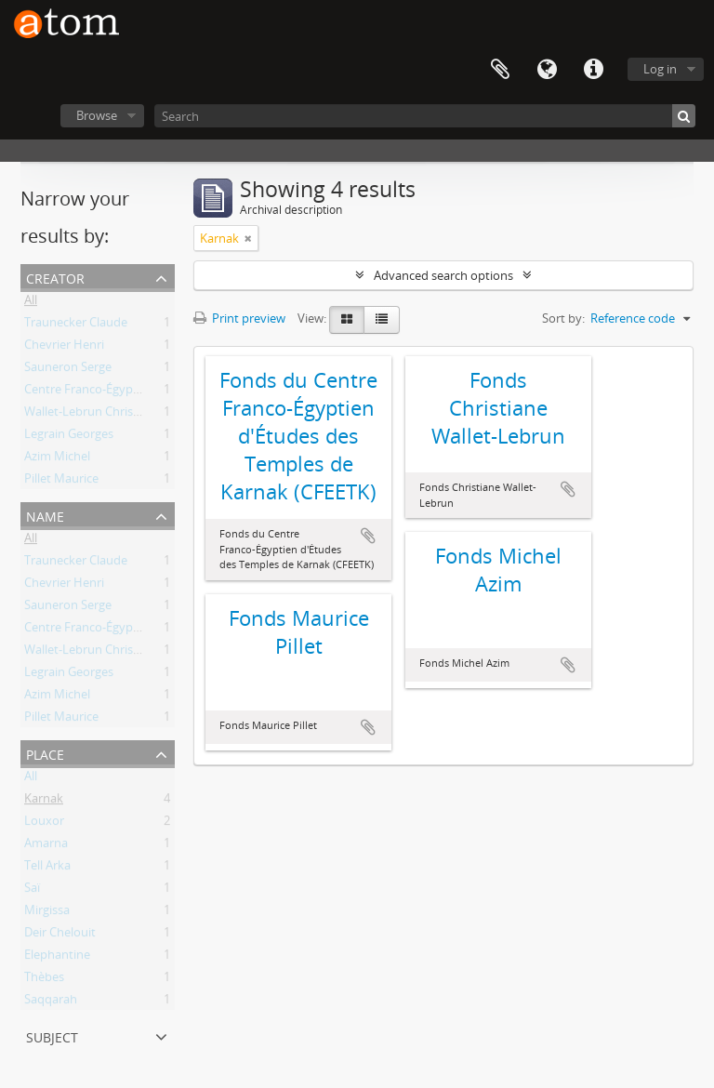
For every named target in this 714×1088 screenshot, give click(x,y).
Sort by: (563, 318)
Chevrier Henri (64, 347)
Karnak (43, 801)
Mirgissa (47, 913)
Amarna (46, 846)
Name (45, 514)
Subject (52, 1035)
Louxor (44, 824)
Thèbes (44, 980)
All (30, 303)
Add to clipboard (368, 535)
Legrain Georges (68, 437)
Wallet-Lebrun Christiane (92, 414)
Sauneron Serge (68, 370)
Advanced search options (443, 275)
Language (546, 69)
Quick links (593, 69)
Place (45, 752)
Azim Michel (57, 459)
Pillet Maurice (61, 481)
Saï (32, 890)
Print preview (239, 318)
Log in (660, 68)
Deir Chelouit (60, 935)
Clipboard (500, 69)
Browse (96, 115)
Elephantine (57, 957)
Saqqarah (50, 1002)
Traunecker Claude (75, 325)
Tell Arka (47, 868)
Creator (55, 276)
